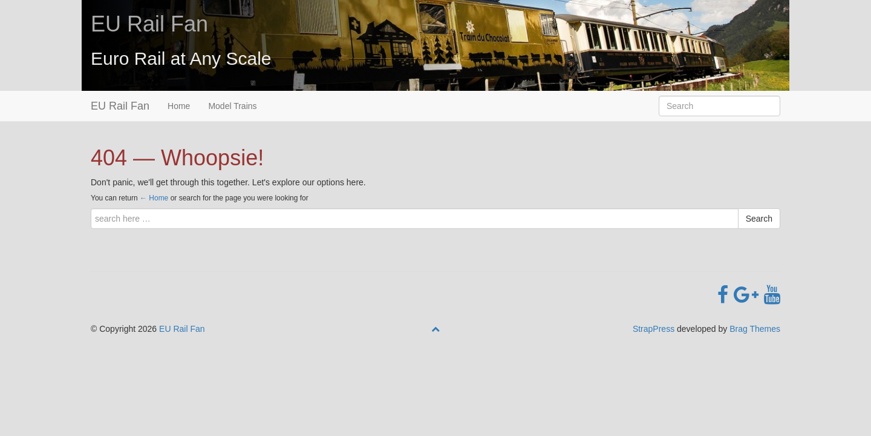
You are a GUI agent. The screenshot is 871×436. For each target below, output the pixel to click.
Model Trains (232, 106)
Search (759, 218)
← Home (154, 198)
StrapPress (653, 329)
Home (179, 106)
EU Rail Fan (149, 24)
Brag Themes (754, 329)
